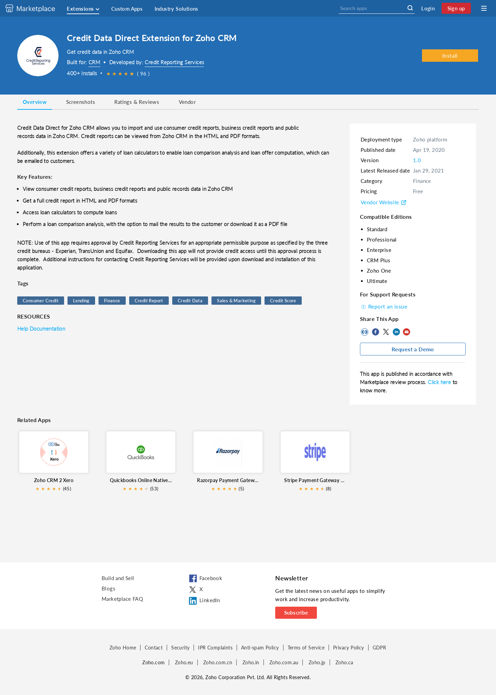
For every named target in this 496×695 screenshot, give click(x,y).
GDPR (379, 647)
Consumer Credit (41, 300)
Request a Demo (413, 349)
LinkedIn (396, 332)
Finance (112, 300)
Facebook (375, 332)
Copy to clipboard (365, 332)
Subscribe (296, 612)
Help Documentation (41, 328)
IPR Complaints (215, 647)
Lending (81, 300)
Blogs (108, 588)
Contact (154, 647)
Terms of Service (306, 647)
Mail (406, 332)
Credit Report (149, 300)
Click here (440, 382)
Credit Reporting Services (174, 62)
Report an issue (383, 306)
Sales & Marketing (236, 300)
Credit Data (190, 300)
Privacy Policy (348, 647)
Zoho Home (123, 647)
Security (180, 647)
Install (450, 55)
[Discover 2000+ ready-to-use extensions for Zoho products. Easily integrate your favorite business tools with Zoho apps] (35, 8)
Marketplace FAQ (122, 599)
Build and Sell (118, 578)
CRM (94, 62)
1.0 (417, 160)
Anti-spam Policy (260, 647)
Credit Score (283, 300)
